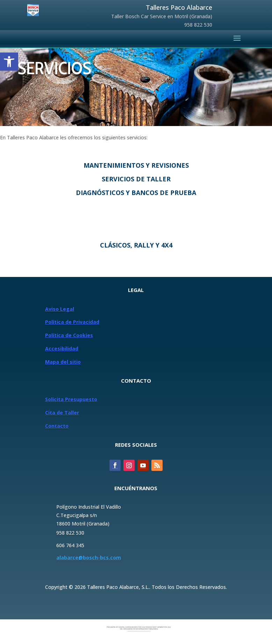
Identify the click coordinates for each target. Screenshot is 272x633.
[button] (9, 62)
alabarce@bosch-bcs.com (88, 557)
